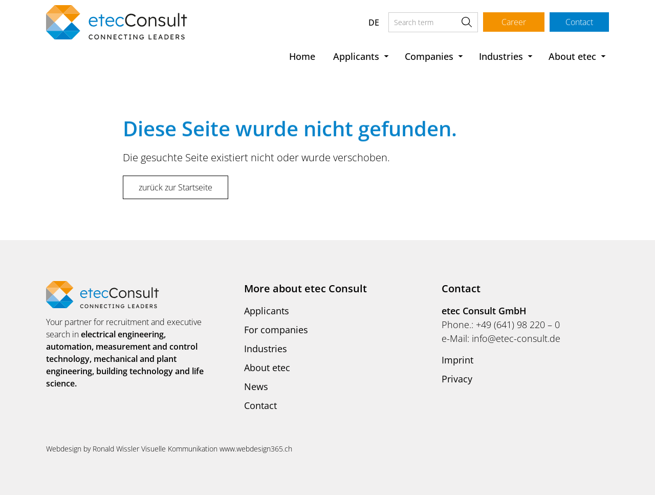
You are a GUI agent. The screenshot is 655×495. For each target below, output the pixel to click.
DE (373, 22)
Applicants (356, 56)
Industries (501, 56)
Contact (579, 22)
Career (513, 22)
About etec (572, 56)
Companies (429, 56)
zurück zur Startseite (175, 187)
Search (466, 22)
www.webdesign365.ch (256, 449)
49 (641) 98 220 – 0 (520, 324)
